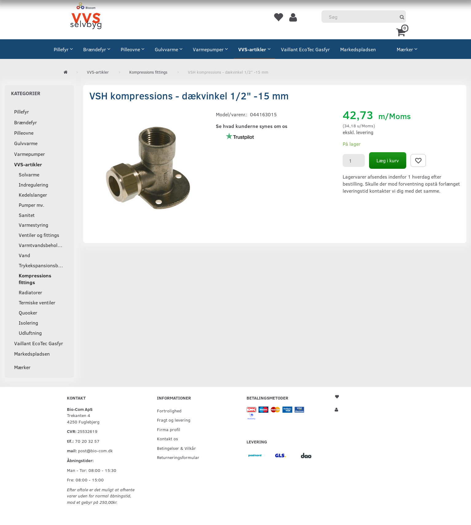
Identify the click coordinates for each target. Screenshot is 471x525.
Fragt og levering (173, 420)
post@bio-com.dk (95, 450)
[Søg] (402, 16)
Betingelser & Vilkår (176, 448)
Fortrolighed (169, 410)
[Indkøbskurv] (402, 31)
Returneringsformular (178, 457)
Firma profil (168, 429)
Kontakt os (167, 438)
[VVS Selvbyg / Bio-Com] (85, 16)
